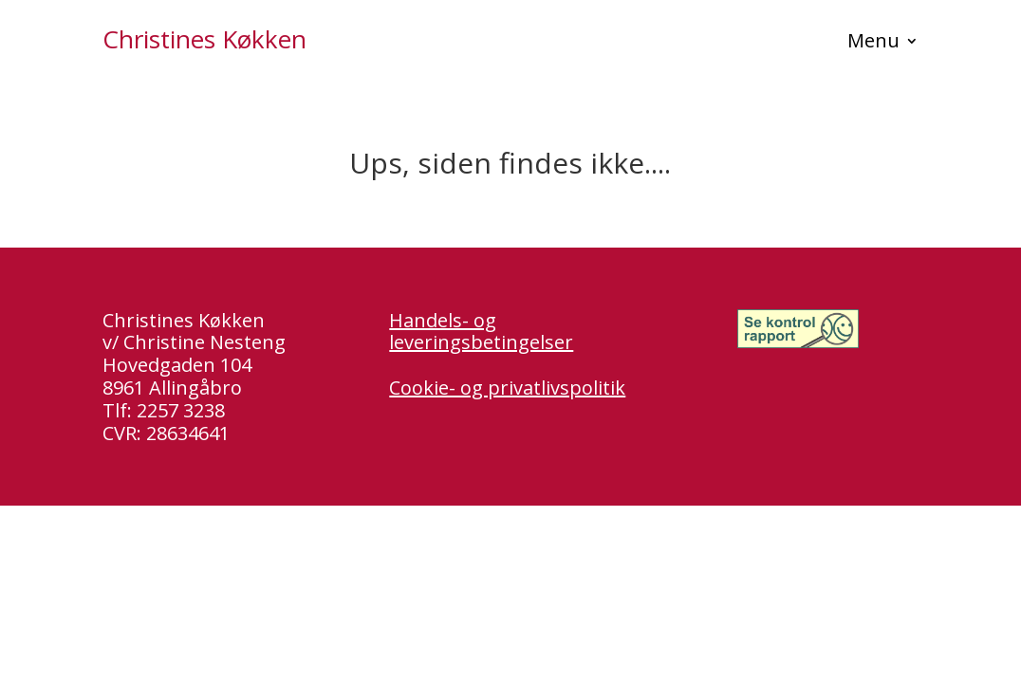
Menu (873, 43)
